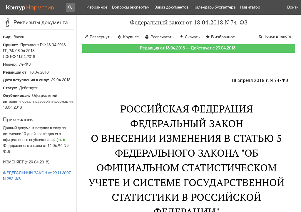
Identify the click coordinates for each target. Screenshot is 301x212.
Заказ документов (171, 7)
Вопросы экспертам (131, 7)
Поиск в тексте (277, 36)
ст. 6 (61, 140)
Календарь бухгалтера (214, 7)
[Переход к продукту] (30, 7)
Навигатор (250, 7)
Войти (293, 7)
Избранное (96, 7)
